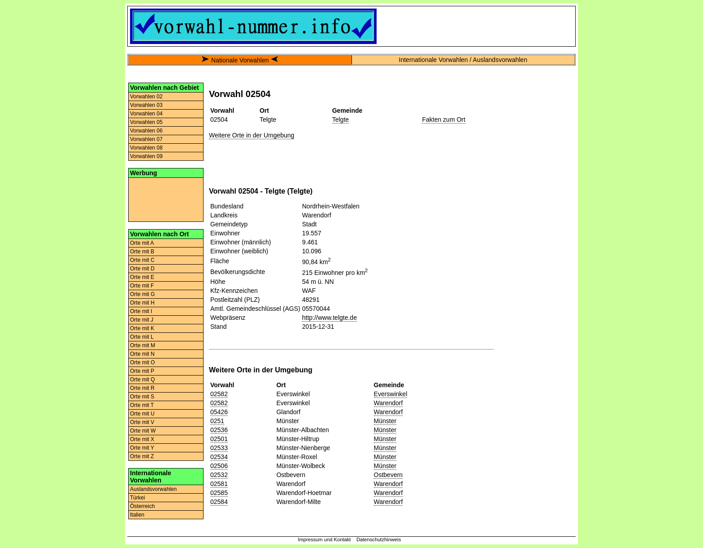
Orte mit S (142, 396)
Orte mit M (142, 345)
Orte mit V (142, 422)
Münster (385, 420)
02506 (219, 465)
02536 (219, 429)
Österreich (142, 506)
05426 (219, 411)
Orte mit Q (142, 379)
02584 (219, 501)
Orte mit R (142, 388)
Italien (137, 515)
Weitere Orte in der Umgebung (251, 135)
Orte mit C (142, 260)
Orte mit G (142, 294)
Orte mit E (142, 277)
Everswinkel (391, 394)
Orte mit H (142, 303)
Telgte (340, 119)
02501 (219, 438)
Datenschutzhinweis (378, 539)
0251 (217, 420)
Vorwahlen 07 (146, 139)
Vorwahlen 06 (146, 131)
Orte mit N (142, 354)
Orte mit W (143, 431)
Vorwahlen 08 (146, 148)
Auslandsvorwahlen (153, 489)
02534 (219, 456)
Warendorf (388, 403)
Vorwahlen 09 (146, 156)
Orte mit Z (142, 456)
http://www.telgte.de (329, 317)
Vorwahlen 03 (146, 105)
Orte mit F (142, 286)
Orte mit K (142, 328)
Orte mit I (141, 311)
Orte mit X (142, 439)
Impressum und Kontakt (324, 539)
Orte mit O (142, 362)
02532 (219, 474)
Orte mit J (141, 320)
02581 (219, 483)
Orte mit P (142, 371)
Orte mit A (142, 243)
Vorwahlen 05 (146, 122)
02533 (219, 447)
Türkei (137, 498)
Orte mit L (142, 337)
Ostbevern (388, 474)
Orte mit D (142, 268)
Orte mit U (142, 414)
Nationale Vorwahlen (240, 60)
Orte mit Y (142, 448)
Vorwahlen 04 (146, 113)
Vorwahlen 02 (146, 96)
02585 (219, 492)
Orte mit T (142, 405)
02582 (219, 394)
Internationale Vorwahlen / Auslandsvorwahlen (463, 59)
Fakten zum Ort (443, 119)
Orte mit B (142, 251)
